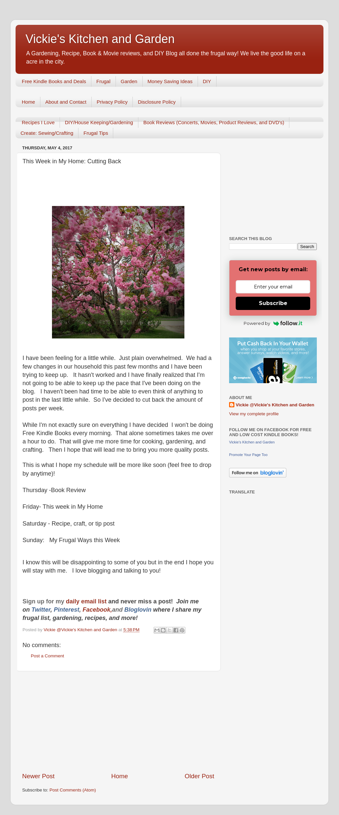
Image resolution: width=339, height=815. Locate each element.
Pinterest (66, 609)
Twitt (38, 609)
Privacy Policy (112, 102)
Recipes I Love (38, 122)
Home (28, 102)
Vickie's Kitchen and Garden (99, 39)
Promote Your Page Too (248, 455)
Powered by (273, 323)
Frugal (103, 81)
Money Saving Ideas (170, 81)
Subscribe (273, 303)
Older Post (199, 776)
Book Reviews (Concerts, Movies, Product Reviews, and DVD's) (213, 122)
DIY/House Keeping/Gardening (99, 122)
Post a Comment (47, 655)
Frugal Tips (95, 133)
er (47, 609)
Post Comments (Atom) (73, 790)
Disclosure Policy (156, 102)
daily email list (87, 601)
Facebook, (97, 609)
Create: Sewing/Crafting (47, 133)
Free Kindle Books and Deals (54, 81)
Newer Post (38, 776)
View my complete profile (254, 413)
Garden (129, 81)
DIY (207, 81)
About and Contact (65, 102)
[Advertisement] (118, 721)
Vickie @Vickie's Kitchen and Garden (275, 404)
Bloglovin (138, 609)
